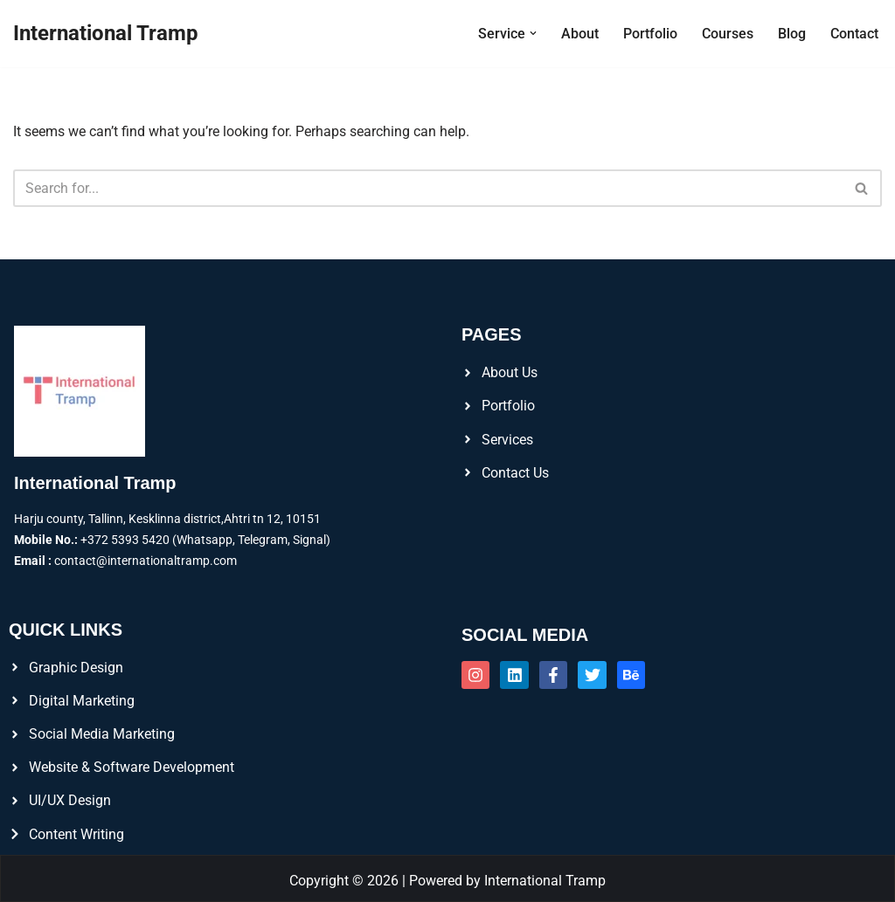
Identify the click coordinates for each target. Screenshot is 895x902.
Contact (854, 33)
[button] (533, 33)
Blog (792, 33)
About (580, 33)
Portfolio (650, 33)
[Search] (428, 188)
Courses (727, 33)
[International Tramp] (105, 34)
